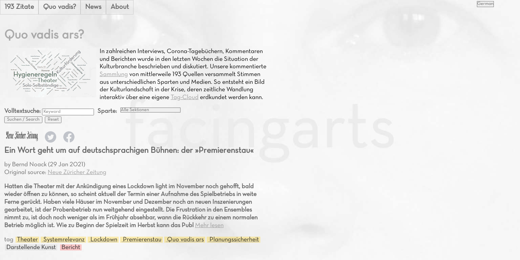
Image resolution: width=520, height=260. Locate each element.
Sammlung (114, 74)
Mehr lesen (209, 226)
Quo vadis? (59, 7)
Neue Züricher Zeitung (77, 172)
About (120, 7)
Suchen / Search (23, 119)
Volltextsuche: (23, 111)
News (93, 7)
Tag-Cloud (185, 97)
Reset (53, 119)
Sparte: (107, 111)
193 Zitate (19, 7)
